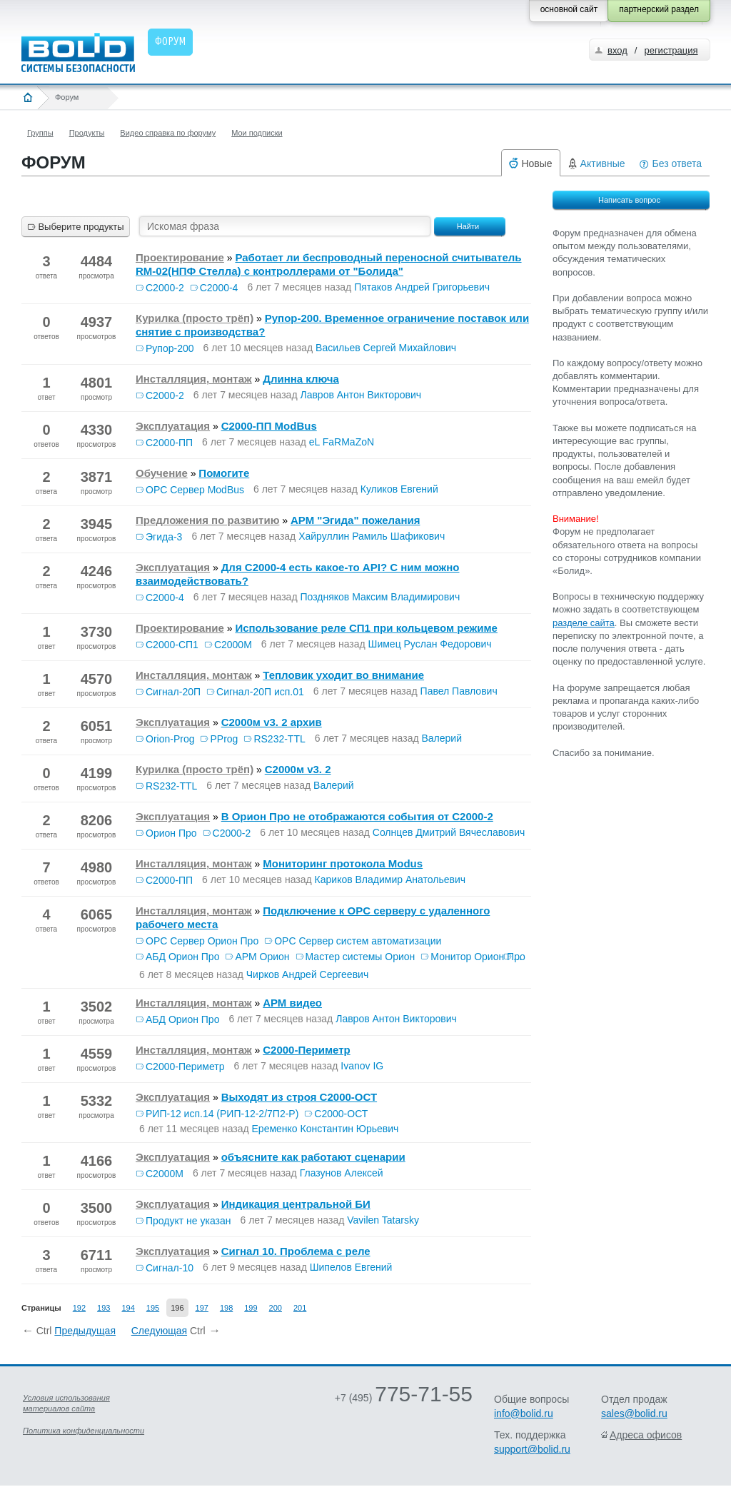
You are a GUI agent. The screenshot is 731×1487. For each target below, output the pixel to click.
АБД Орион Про (182, 956)
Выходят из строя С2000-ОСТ (299, 1097)
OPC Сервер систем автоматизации (357, 941)
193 (103, 1308)
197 (202, 1308)
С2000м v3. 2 (298, 769)
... (517, 956)
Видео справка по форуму (168, 132)
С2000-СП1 (172, 644)
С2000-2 (165, 287)
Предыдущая (85, 1330)
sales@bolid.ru (634, 1413)
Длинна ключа (301, 379)
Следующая (159, 1330)
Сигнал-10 (169, 1268)
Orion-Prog (170, 739)
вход (617, 50)
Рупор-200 (170, 348)
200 (275, 1308)
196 (177, 1308)
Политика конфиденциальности (83, 1430)
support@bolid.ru (532, 1449)
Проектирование (180, 257)
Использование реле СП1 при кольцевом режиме (366, 628)
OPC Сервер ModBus (195, 489)
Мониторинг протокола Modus (343, 863)
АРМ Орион (262, 956)
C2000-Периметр (306, 1050)
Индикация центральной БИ (295, 1204)
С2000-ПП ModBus (269, 426)
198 (226, 1308)
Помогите (223, 473)
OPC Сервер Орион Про (202, 941)
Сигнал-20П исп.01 (260, 691)
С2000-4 (219, 287)
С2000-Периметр (185, 1066)
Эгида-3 (164, 537)
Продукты (87, 132)
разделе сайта (584, 623)
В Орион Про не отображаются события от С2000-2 (357, 816)
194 (127, 1308)
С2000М (233, 644)
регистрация (670, 50)
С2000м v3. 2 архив (271, 722)
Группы (40, 132)
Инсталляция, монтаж (194, 379)
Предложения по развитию (207, 520)
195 (152, 1308)
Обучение (162, 473)
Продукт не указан (188, 1220)
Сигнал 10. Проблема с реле (295, 1251)
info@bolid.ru (523, 1413)
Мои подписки (256, 132)
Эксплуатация (173, 426)
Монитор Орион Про (477, 956)
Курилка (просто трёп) (194, 318)
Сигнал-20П (173, 691)
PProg (224, 739)
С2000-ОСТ (341, 1113)
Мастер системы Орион (360, 956)
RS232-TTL (279, 739)
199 (250, 1308)
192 (79, 1308)
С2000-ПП (169, 442)
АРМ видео (292, 1003)
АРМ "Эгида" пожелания (355, 520)
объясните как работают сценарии (313, 1157)
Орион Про (171, 833)
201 (299, 1308)
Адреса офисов (646, 1435)
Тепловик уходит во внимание (343, 675)
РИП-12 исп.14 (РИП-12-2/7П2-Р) (222, 1113)
